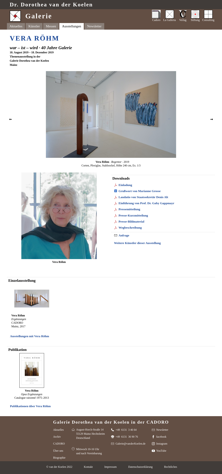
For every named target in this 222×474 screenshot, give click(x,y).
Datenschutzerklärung (140, 466)
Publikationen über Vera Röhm (30, 406)
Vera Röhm (34, 38)
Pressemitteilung (129, 209)
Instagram (161, 443)
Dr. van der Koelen (51, 4)
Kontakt (88, 466)
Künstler (34, 26)
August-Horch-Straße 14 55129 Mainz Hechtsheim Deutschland (90, 433)
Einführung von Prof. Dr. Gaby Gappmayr (146, 203)
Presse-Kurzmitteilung (133, 215)
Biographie (59, 457)
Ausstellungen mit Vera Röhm (29, 336)
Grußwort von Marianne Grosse (140, 191)
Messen (51, 26)
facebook (161, 436)
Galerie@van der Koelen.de (131, 443)
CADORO (59, 443)
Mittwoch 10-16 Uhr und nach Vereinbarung (89, 451)
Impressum (110, 466)
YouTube (161, 450)
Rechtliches (170, 466)
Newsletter (94, 26)
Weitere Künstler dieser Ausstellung (137, 243)
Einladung (125, 185)
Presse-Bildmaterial (131, 221)
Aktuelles (16, 26)
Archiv (57, 436)
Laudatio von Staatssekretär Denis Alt (143, 197)
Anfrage (124, 235)
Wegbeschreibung (130, 227)
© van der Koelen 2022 (59, 466)
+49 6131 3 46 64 (126, 429)
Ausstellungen (71, 26)
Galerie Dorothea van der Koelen (111, 422)
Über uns (58, 450)
